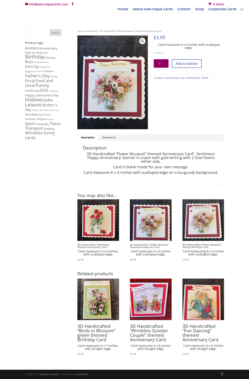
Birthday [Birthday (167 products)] (35, 56)
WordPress (82, 374)
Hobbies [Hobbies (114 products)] (34, 99)
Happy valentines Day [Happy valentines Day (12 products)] (42, 95)
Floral (205, 77)
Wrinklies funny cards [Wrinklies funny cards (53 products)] (40, 135)
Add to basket (187, 63)
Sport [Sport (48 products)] (30, 123)
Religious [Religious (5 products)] (42, 119)
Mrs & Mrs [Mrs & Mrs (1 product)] (54, 110)
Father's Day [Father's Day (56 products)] (37, 76)
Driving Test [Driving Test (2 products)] (44, 66)
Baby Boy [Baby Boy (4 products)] (30, 52)
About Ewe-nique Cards (153, 9)
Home (123, 9)
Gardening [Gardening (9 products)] (32, 90)
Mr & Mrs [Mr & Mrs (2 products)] (44, 110)
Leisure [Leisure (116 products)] (33, 104)
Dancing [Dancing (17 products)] (31, 66)
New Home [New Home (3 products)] (44, 114)
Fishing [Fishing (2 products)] (53, 76)
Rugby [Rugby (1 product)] (51, 119)
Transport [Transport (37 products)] (34, 128)
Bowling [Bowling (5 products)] (50, 57)
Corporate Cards (222, 9)
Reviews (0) (109, 137)
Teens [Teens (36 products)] (55, 123)
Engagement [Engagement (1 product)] (30, 71)
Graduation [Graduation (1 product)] (54, 91)
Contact (184, 9)
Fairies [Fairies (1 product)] (40, 71)
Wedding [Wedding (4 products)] (49, 128)
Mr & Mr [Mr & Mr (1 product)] (35, 110)
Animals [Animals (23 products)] (31, 47)
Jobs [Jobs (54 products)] (48, 100)
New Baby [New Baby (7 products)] (31, 114)
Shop (199, 9)
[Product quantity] (161, 63)
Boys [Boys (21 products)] (29, 61)
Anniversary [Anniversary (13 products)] (48, 48)
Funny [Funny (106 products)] (42, 85)
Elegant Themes (49, 374)
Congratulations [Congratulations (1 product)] (41, 62)
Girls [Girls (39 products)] (44, 90)
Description (88, 137)
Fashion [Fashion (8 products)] (48, 71)
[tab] (88, 137)
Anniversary (92, 31)
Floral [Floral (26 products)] (30, 80)
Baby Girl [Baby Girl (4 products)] (42, 52)
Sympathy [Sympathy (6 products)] (42, 124)
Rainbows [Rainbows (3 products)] (30, 119)
